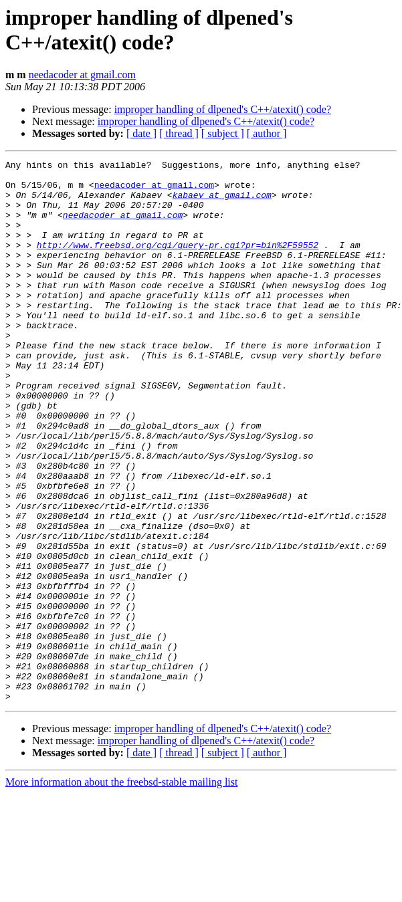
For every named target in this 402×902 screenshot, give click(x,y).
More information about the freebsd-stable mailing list (121, 890)
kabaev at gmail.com (222, 203)
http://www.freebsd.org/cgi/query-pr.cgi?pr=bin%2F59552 (177, 263)
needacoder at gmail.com (82, 74)
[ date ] (141, 133)
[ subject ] (222, 133)
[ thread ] (179, 133)
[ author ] (267, 133)
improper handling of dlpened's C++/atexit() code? (222, 109)
